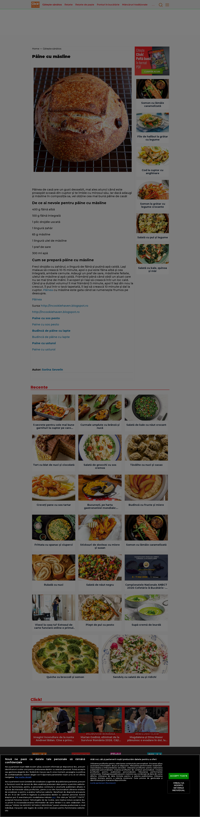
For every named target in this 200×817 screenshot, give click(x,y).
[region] (100, 786)
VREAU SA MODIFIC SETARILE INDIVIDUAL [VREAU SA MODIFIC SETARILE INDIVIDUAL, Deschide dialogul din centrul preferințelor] (178, 787)
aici (54, 797)
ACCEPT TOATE (178, 776)
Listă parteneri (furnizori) (103, 783)
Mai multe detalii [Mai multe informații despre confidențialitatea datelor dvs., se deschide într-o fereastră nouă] (23, 777)
